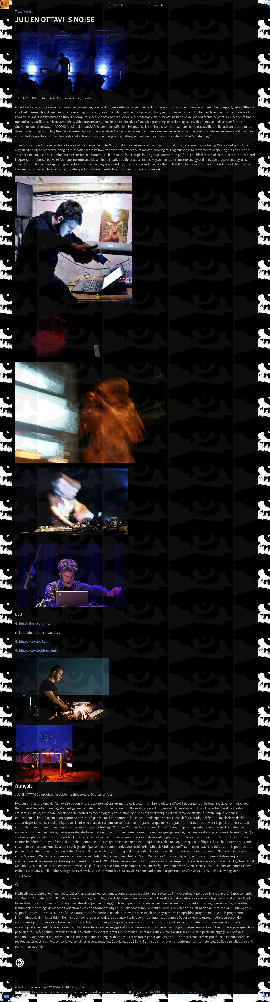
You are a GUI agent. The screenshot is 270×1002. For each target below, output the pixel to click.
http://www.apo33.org (34, 641)
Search (158, 5)
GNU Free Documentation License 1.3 (178, 992)
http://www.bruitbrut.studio (38, 650)
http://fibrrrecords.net (34, 623)
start (29, 11)
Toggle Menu (6, 996)
